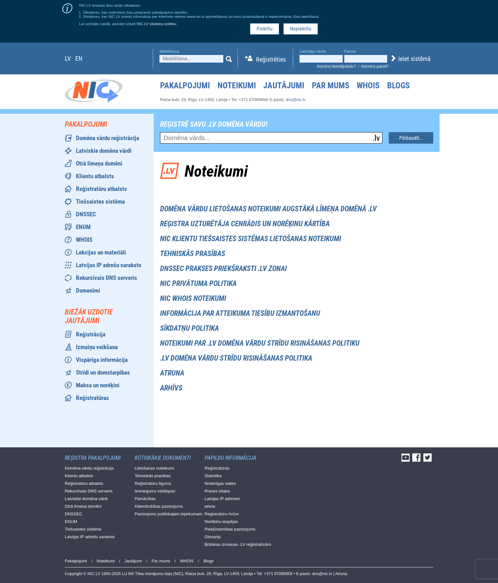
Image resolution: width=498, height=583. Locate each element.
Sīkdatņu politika (189, 328)
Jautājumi (283, 85)
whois (210, 506)
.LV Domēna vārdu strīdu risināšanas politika (236, 358)
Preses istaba (217, 491)
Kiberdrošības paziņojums (159, 506)
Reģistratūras (92, 398)
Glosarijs (213, 536)
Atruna (172, 373)
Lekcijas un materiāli (101, 252)
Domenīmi (88, 290)
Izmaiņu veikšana (97, 347)
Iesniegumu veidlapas (155, 491)
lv (68, 58)
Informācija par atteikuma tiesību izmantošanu (240, 313)
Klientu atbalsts (95, 176)
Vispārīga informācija (102, 359)
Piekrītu (265, 29)
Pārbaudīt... (411, 138)
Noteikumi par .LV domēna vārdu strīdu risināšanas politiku (260, 343)
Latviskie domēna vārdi (103, 150)
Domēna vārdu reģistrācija (107, 138)
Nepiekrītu (300, 29)
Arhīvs (171, 388)
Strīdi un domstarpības (103, 372)
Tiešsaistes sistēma (100, 201)
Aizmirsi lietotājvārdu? (336, 66)
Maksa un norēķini (97, 385)
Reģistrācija (90, 334)
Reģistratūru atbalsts (101, 189)
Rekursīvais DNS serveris (106, 277)
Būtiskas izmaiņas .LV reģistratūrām (238, 544)
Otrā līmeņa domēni (99, 163)
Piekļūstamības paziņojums (230, 529)
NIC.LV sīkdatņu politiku (156, 24)
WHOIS (368, 85)
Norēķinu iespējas (221, 521)
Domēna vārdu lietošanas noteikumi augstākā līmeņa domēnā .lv (268, 209)
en (78, 58)
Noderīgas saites (220, 483)
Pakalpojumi (185, 85)
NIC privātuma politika (198, 283)
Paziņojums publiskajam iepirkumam (168, 514)
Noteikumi (237, 85)
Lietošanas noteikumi (154, 468)
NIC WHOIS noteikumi (193, 298)
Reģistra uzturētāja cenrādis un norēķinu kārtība (245, 224)
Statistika (213, 475)
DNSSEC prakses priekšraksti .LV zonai (223, 268)
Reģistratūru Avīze (222, 514)
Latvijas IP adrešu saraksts (108, 265)
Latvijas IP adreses (222, 498)
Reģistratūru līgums (153, 483)
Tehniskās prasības (192, 253)
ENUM (83, 227)
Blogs (398, 85)
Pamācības (145, 498)
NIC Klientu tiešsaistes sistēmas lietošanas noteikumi (250, 238)
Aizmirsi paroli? (375, 66)
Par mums (330, 85)
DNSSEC (86, 214)
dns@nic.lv (296, 99)
